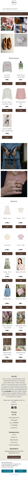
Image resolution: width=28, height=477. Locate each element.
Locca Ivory (7, 245)
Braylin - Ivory (7, 218)
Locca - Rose (20, 245)
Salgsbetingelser (14, 439)
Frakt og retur (14, 442)
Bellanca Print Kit (21, 272)
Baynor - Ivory (21, 218)
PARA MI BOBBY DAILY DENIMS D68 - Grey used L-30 (7, 131)
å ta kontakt (7, 391)
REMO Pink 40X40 (21, 299)
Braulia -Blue (7, 299)
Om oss (14, 434)
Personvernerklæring (14, 445)
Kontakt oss (14, 437)
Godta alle (20, 471)
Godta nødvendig (7, 471)
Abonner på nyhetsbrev (14, 457)
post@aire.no (14, 427)
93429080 (15, 425)
